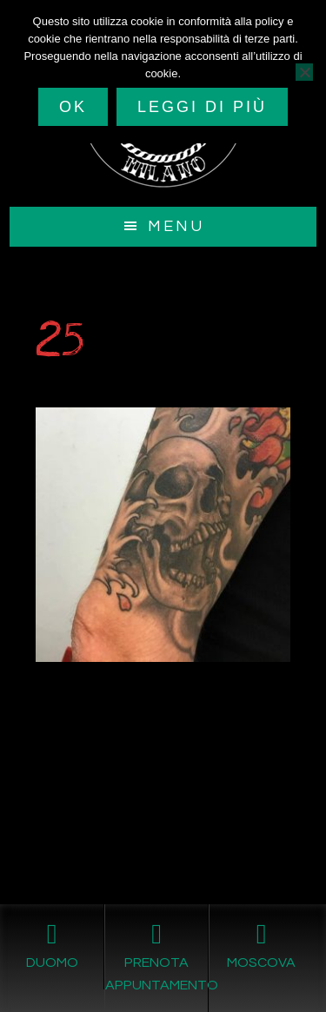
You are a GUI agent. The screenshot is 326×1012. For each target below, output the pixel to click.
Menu (176, 226)
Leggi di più (202, 107)
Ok (73, 107)
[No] (304, 72)
